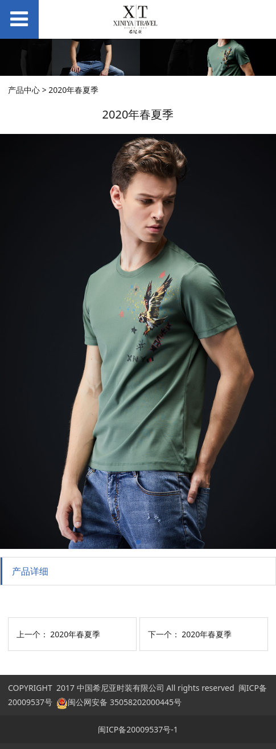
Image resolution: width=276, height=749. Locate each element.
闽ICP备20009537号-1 (138, 729)
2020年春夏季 (75, 634)
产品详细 (30, 571)
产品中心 (24, 89)
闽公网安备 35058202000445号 (119, 702)
